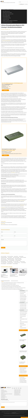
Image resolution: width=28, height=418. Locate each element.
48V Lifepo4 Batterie (9, 261)
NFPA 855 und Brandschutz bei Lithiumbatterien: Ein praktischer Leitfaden (23, 380)
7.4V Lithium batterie (22, 261)
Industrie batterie (21, 256)
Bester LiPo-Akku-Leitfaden (6, 15)
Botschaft (2, 239)
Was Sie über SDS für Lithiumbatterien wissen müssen (22, 379)
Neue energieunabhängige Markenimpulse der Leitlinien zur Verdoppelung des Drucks (13, 282)
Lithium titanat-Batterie (4, 259)
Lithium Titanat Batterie (23, 314)
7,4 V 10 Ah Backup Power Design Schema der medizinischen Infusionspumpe (14, 275)
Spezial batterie (16, 256)
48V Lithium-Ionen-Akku (6, 19)
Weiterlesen (5, 90)
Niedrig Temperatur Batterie (10, 258)
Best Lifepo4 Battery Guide (6, 16)
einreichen (3, 247)
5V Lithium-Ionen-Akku (17, 262)
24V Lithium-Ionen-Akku (23, 305)
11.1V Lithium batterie (4, 262)
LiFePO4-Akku (22, 293)
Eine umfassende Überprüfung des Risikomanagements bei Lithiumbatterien (23, 382)
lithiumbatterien (13, 172)
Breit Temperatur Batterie (18, 258)
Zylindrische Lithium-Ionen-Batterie (7, 12)
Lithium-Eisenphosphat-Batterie (6, 40)
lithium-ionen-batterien (21, 200)
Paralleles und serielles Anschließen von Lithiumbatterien (10, 20)
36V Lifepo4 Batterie (3, 261)
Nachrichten (6, 9)
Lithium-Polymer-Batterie (16, 257)
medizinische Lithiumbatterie (4, 260)
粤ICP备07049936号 (21, 413)
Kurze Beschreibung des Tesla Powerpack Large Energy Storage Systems (11, 286)
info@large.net (22, 4)
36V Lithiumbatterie (9, 263)
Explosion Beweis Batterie (11, 259)
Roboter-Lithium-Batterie (18, 259)
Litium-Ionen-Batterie (3, 256)
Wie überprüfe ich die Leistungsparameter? (6, 222)
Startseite (2, 9)
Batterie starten (22, 323)
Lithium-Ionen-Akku (3, 258)
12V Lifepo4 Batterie (11, 260)
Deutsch (26, 4)
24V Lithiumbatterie (3, 263)
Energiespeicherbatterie (4, 257)
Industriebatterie (22, 290)
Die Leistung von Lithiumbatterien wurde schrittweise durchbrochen (10, 285)
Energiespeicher (3, 207)
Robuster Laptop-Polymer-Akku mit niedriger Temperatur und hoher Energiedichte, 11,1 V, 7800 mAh (23, 340)
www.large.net (17, 413)
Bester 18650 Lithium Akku (6, 11)
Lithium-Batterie (22, 302)
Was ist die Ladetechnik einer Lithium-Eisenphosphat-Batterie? (9, 224)
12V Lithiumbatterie (23, 262)
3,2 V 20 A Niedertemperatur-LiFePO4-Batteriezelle (12, 83)
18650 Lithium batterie (23, 257)
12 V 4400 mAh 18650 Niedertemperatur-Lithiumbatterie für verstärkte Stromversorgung (23, 362)
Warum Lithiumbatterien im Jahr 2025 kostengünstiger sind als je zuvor (23, 378)
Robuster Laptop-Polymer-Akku (8, 150)
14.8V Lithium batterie (10, 262)
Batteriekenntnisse (11, 9)
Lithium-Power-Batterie (10, 256)
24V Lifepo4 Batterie (18, 260)
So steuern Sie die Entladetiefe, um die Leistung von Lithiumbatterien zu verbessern (23, 377)
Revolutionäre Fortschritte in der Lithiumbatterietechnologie (23, 381)
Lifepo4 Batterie (10, 257)
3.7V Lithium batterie (16, 261)
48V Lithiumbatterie (15, 263)
